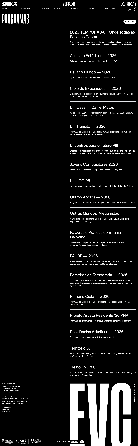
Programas (25, 9)
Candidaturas (110, 9)
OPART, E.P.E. (7, 397)
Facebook (6, 409)
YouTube (6, 412)
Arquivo (129, 22)
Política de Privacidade (11, 386)
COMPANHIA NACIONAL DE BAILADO (15, 401)
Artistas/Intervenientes (50, 9)
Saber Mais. (74, 441)
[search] (129, 9)
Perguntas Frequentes (11, 388)
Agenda (6, 9)
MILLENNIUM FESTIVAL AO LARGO (14, 403)
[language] (134, 9)
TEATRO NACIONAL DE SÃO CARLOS (15, 399)
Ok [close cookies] (82, 442)
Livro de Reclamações (10, 390)
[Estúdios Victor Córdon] (69, 3)
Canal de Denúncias (9, 384)
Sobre (91, 9)
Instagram (7, 407)
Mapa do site (7, 393)
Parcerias (74, 9)
